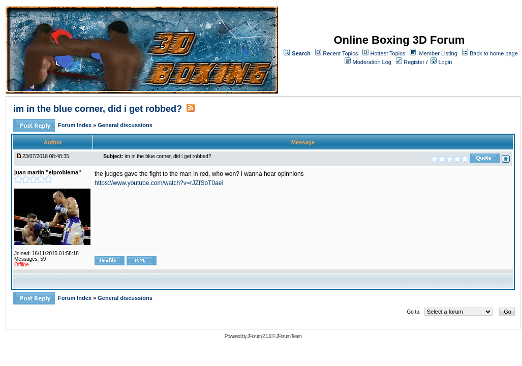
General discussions (125, 125)
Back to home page (494, 53)
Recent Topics (340, 53)
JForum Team (288, 336)
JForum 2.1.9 (259, 336)
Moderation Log (372, 62)
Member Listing (438, 53)
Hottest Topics (387, 53)
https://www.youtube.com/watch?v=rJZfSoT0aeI (159, 183)
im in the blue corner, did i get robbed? (97, 109)
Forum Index (75, 125)
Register (410, 62)
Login (441, 62)
